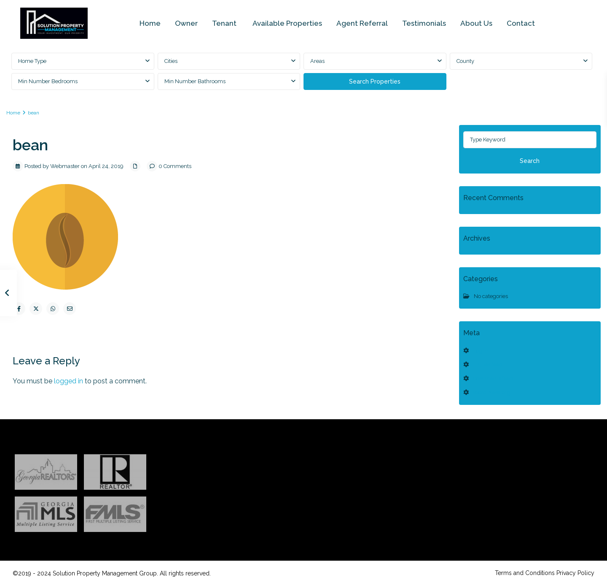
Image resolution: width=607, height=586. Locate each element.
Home (150, 23)
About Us (476, 23)
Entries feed (487, 364)
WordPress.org (491, 392)
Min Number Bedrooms (48, 81)
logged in (68, 381)
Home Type (32, 61)
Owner (186, 23)
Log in (480, 350)
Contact (521, 23)
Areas (317, 61)
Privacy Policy (575, 573)
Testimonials (424, 23)
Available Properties (287, 23)
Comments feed (493, 378)
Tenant (225, 23)
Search (530, 160)
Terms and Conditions (525, 573)
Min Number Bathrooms (195, 81)
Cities (170, 61)
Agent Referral (362, 23)
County (465, 61)
